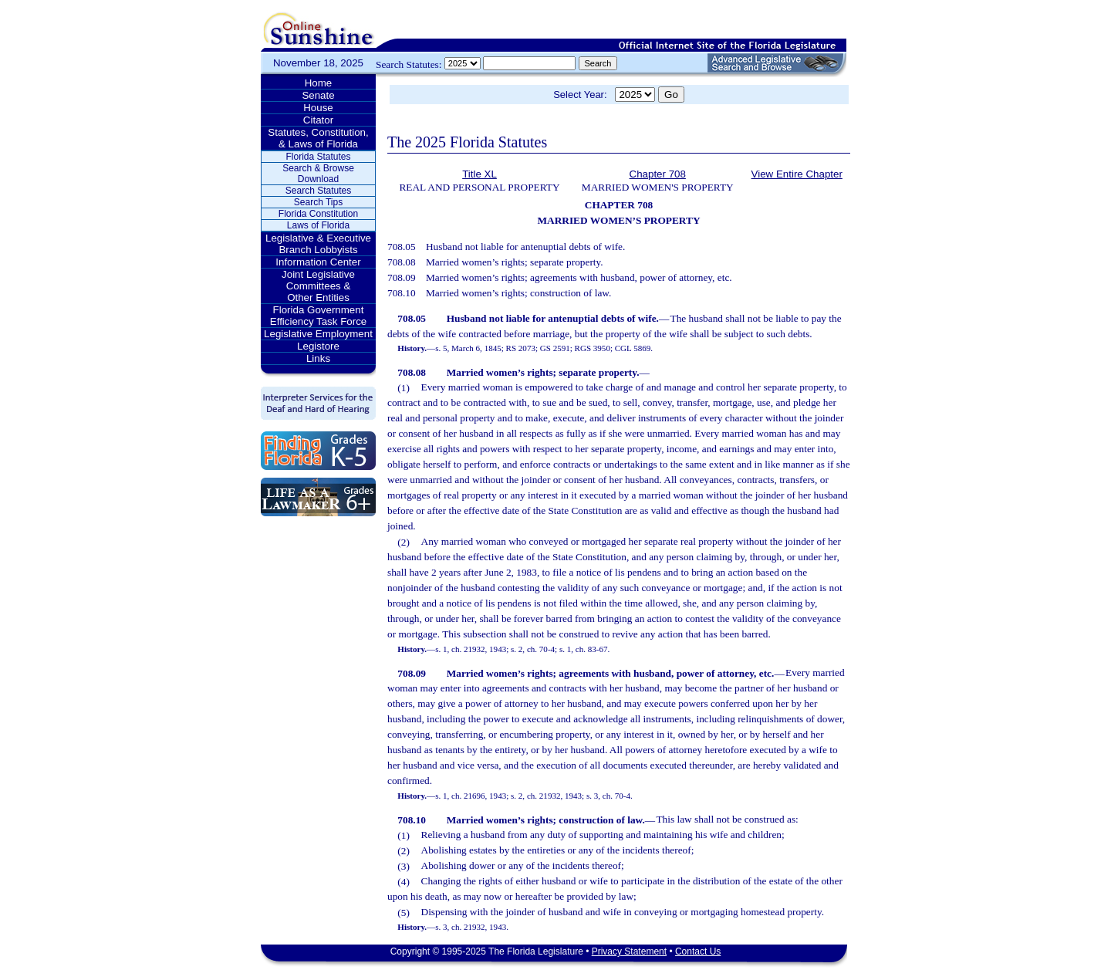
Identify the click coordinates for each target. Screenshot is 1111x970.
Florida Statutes (317, 156)
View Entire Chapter (797, 174)
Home (319, 83)
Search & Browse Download (318, 173)
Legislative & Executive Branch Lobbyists (318, 243)
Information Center (317, 262)
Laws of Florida (318, 225)
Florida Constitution (318, 213)
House (318, 107)
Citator (318, 120)
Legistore (318, 346)
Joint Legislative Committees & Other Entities (318, 286)
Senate (318, 95)
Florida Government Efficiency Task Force (318, 315)
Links (318, 358)
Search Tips (318, 202)
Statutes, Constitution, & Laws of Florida (318, 138)
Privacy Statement (629, 951)
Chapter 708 (658, 174)
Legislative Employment (318, 334)
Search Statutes (318, 190)
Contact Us (698, 951)
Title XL (479, 174)
